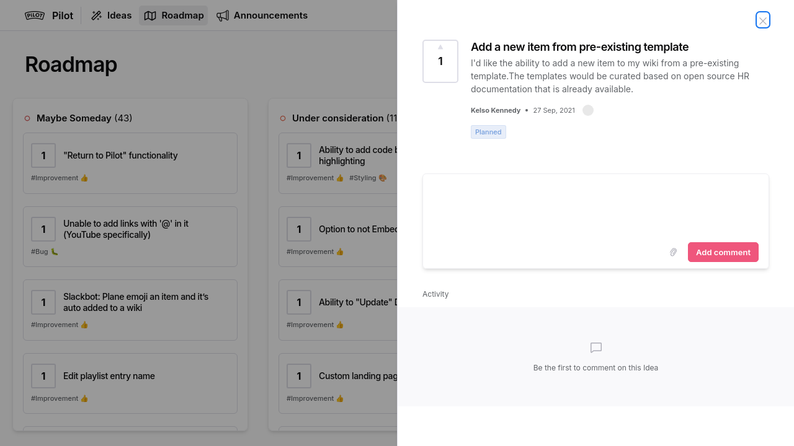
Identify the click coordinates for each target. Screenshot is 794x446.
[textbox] (596, 206)
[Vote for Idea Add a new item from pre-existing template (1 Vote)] (440, 61)
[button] (588, 110)
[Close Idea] (763, 19)
